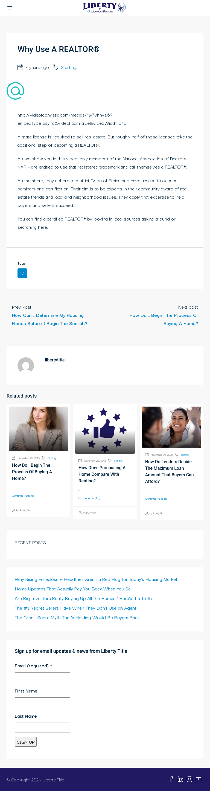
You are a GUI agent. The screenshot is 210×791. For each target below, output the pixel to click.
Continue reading (23, 495)
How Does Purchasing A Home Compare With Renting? (102, 474)
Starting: (69, 67)
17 (22, 273)
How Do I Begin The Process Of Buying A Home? (32, 472)
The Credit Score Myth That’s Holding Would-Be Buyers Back (77, 617)
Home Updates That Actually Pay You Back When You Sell (73, 588)
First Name (26, 690)
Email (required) (33, 665)
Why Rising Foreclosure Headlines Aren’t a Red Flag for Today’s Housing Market (96, 579)
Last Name (26, 715)
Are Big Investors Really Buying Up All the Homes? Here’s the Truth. (84, 598)
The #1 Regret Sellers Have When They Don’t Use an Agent (75, 607)
